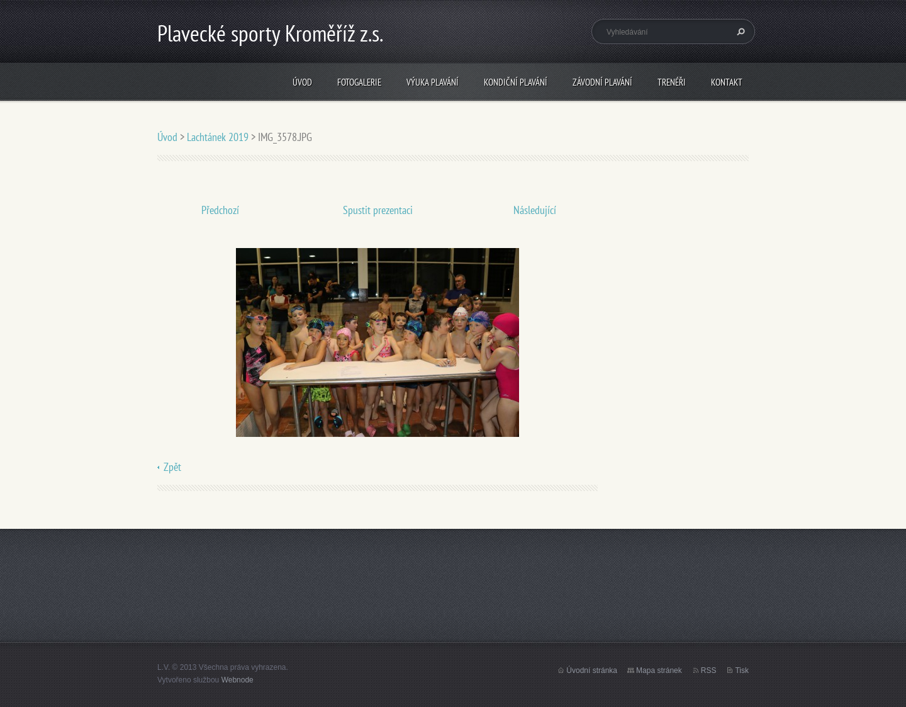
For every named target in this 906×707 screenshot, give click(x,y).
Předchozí (220, 210)
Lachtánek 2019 (218, 137)
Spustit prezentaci (378, 210)
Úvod (302, 82)
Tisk (742, 670)
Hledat (739, 31)
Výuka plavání (432, 82)
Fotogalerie (359, 82)
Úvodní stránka (591, 670)
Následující (534, 210)
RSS (709, 670)
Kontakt (726, 82)
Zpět (172, 467)
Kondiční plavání (515, 82)
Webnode (237, 680)
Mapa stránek (659, 670)
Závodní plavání (602, 82)
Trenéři (671, 82)
